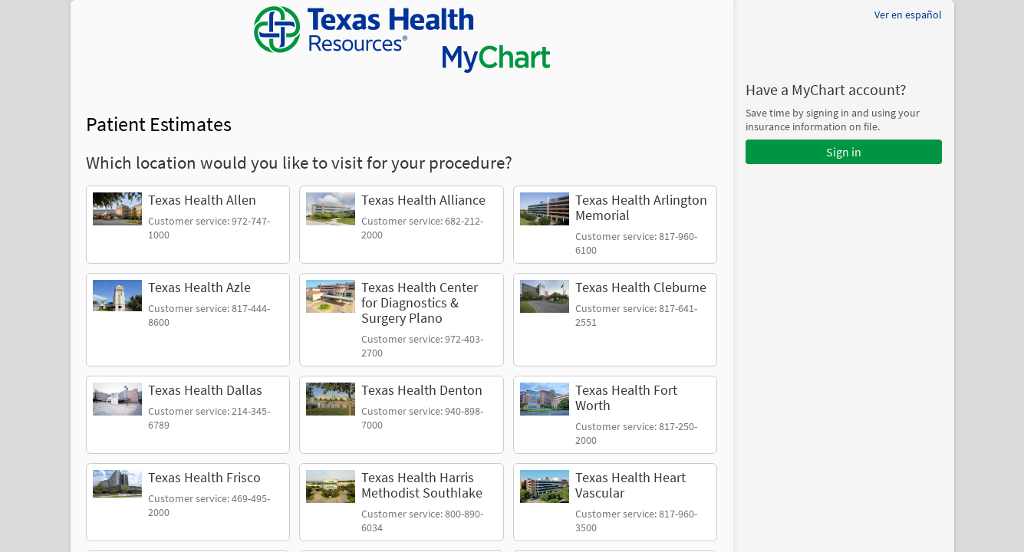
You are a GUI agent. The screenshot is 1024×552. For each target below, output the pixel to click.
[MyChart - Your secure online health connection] (402, 39)
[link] (188, 225)
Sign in (843, 151)
